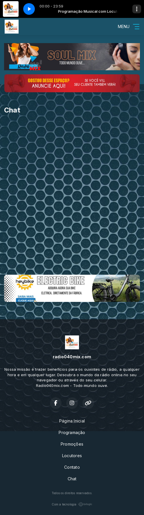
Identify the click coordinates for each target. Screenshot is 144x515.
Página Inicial (72, 420)
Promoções (72, 444)
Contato (72, 467)
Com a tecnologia (72, 504)
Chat (72, 478)
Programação (72, 432)
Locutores (72, 455)
